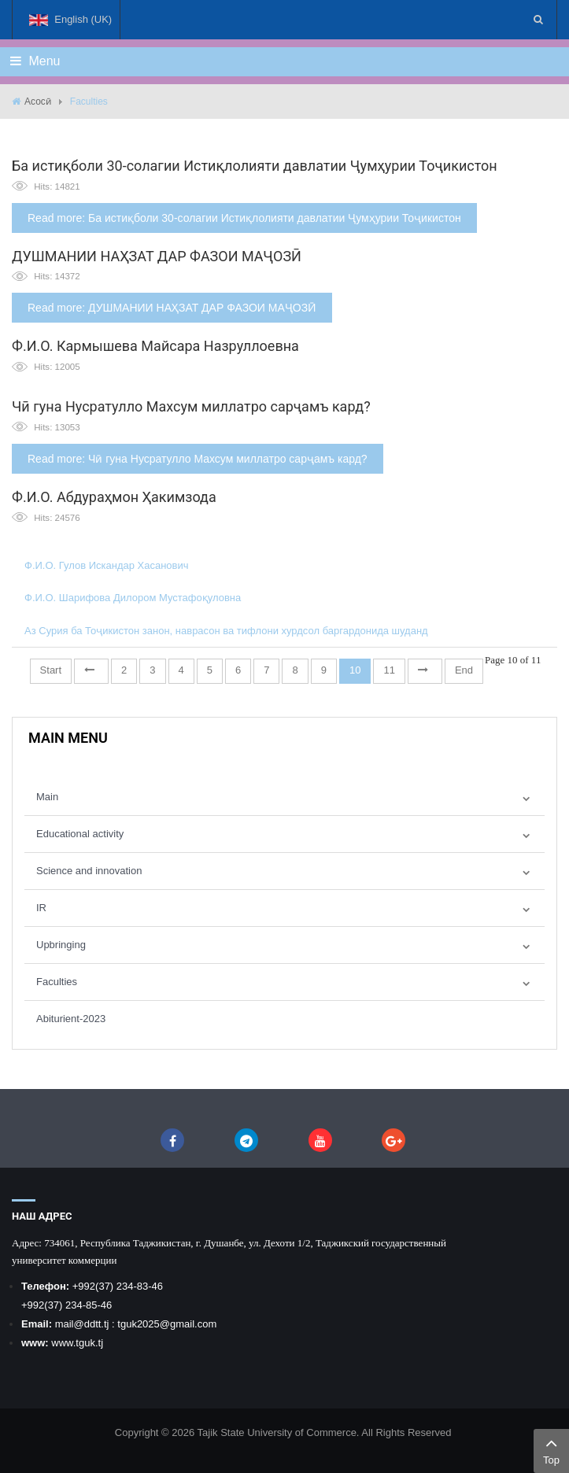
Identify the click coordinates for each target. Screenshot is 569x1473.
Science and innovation (89, 871)
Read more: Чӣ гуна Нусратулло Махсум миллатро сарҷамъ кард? (198, 458)
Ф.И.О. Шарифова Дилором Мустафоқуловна (132, 598)
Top (551, 1449)
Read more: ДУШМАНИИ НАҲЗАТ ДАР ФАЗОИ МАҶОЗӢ (172, 307)
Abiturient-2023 (70, 1018)
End (464, 670)
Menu (35, 61)
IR (41, 908)
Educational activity (80, 834)
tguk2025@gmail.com (166, 1324)
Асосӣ (37, 101)
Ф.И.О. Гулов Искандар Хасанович (106, 565)
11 (388, 670)
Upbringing (61, 945)
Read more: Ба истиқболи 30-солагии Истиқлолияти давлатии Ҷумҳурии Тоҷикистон (244, 218)
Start (50, 670)
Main (47, 797)
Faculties (56, 982)
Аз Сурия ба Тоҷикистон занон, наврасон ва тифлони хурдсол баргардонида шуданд (226, 631)
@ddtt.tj (92, 1324)
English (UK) (70, 26)
